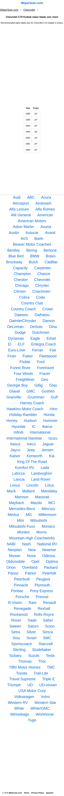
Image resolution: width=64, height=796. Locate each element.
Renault (49, 602)
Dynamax (16, 338)
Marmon (21, 497)
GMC (30, 391)
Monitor (23, 532)
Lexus (15, 485)
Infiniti (18, 432)
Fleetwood (47, 356)
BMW (34, 256)
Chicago (22, 285)
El (9, 344)
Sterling (19, 650)
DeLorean (15, 327)
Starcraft (46, 644)
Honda (49, 415)
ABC (31, 197)
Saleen (15, 626)
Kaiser (15, 456)
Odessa (48, 556)
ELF (21, 344)
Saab (32, 620)
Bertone (50, 250)
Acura (46, 197)
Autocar (32, 233)
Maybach (16, 503)
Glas (53, 385)
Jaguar (48, 444)
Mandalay (49, 491)
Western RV (18, 702)
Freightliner (25, 379)
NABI (11, 544)
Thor (42, 661)
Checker (21, 280)
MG (29, 515)
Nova (31, 556)
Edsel (51, 338)
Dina (53, 327)
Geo (44, 379)
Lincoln (32, 485)
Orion (11, 567)
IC (34, 426)
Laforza (18, 473)
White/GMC (40, 708)
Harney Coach (32, 403)
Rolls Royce (44, 614)
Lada (45, 467)
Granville (13, 397)
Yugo (32, 720)
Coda (40, 297)
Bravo (51, 256)
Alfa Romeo (45, 209)
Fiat (53, 350)
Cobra (24, 297)
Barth (38, 238)
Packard (50, 567)
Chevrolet (29, 9)
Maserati (42, 497)
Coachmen (41, 291)
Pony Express (41, 591)
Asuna (45, 227)
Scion (49, 626)
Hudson (30, 420)
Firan (12, 356)
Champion (22, 274)
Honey (12, 420)
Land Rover (40, 479)
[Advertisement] (32, 50)
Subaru (16, 655)
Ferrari (37, 350)
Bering (31, 250)
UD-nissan (48, 685)
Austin (14, 233)
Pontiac (17, 591)
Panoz (13, 573)
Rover (16, 620)
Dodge (20, 332)
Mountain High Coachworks (32, 538)
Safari (48, 620)
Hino (53, 409)
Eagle (35, 338)
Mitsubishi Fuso (22, 526)
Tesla (50, 655)
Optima (52, 561)
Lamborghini (41, 473)
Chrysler (42, 285)
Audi (16, 197)
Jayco (15, 450)
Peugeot (43, 579)
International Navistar (24, 438)
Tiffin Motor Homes (24, 667)
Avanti (50, 233)
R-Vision (15, 602)
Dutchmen (40, 332)
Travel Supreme (22, 679)
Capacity (20, 268)
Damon (49, 321)
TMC (51, 667)
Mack (11, 491)
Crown (47, 309)
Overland (29, 567)
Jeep (31, 450)
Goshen (48, 391)
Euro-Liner (17, 350)
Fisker (28, 356)
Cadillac (51, 262)
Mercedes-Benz (22, 509)
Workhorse (45, 714)
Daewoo (21, 315)
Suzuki (33, 655)
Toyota (21, 673)
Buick (33, 262)
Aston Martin (23, 227)
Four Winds (23, 373)
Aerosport (21, 203)
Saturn (33, 626)
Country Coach (23, 309)
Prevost (42, 597)
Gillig (38, 385)
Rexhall (44, 608)
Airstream (43, 203)
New (32, 550)
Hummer (50, 420)
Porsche (22, 597)
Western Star (45, 702)
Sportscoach (21, 644)
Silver (31, 632)
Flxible (24, 362)
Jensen (47, 450)
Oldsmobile (15, 561)
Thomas (25, 661)
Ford (41, 362)
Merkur (13, 515)
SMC (47, 638)
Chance (43, 274)
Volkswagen (24, 697)
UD (30, 685)
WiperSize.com (32, 3)
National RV (47, 544)
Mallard (28, 491)
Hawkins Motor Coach (25, 409)
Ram (33, 602)
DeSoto (36, 327)
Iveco (31, 444)
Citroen (20, 291)
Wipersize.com (15, 793)
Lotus (49, 485)
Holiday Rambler (23, 415)
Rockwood (19, 614)
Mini (20, 520)
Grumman (36, 397)
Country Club (32, 303)
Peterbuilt (22, 579)
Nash (26, 544)
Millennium (47, 515)
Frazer (44, 373)
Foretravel (45, 368)
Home (26, 793)
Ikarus (47, 426)
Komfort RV (24, 467)
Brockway (14, 262)
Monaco (48, 526)
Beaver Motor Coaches (32, 244)
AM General (21, 215)
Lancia (19, 479)
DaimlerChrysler (22, 321)
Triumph (14, 685)
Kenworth (34, 456)
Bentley (13, 250)
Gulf (54, 397)
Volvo (45, 697)
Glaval (14, 391)
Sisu (16, 638)
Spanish (49, 793)
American (45, 215)
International (40, 432)
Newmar (49, 550)
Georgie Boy (17, 385)
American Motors (32, 221)
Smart (31, 638)
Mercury (48, 509)
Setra (15, 632)
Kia (51, 456)
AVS (24, 238)
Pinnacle (21, 585)
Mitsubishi (38, 520)
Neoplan (15, 550)
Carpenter (42, 268)
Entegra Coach (43, 344)
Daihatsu (42, 315)
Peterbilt (49, 573)
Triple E (48, 679)
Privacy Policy (37, 793)
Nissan (14, 556)
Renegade (22, 608)
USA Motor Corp (32, 691)
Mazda (36, 503)
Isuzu (52, 438)
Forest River (20, 368)
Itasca (15, 444)
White (19, 708)
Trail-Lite (41, 673)
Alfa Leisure (19, 209)
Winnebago (19, 714)
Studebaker (41, 650)
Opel (35, 561)
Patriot (30, 573)
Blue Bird (16, 256)
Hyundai (18, 426)
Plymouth (42, 585)
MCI (51, 503)
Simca (47, 632)
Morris (41, 532)
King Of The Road (32, 462)
